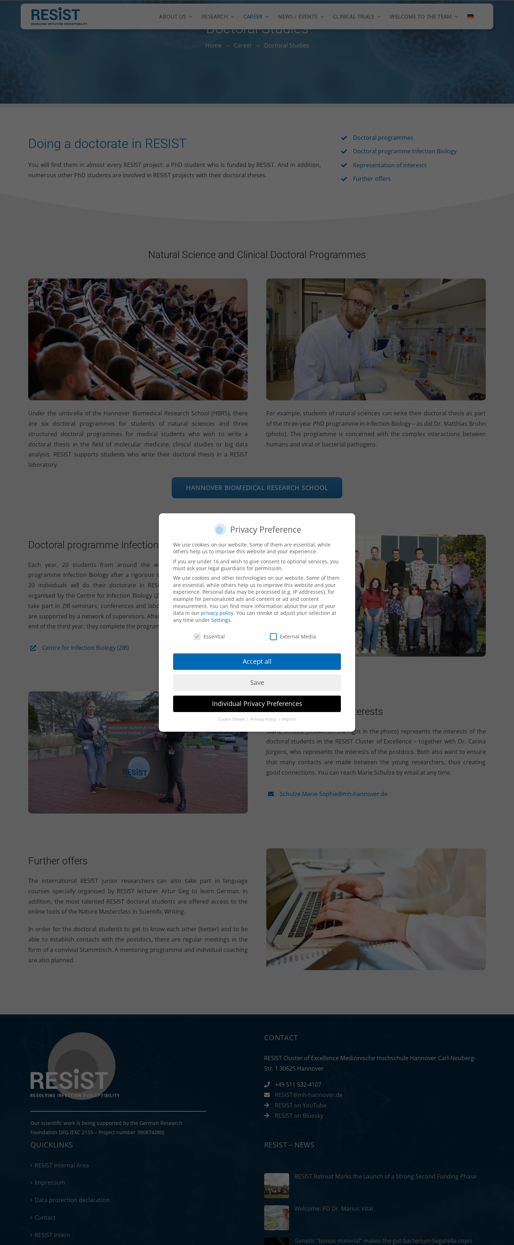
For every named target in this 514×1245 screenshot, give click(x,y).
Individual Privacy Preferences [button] (257, 703)
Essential (209, 636)
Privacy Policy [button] (264, 719)
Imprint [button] (289, 719)
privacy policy (217, 612)
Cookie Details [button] (232, 719)
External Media (293, 636)
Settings (221, 620)
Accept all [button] (257, 661)
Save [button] (257, 682)
